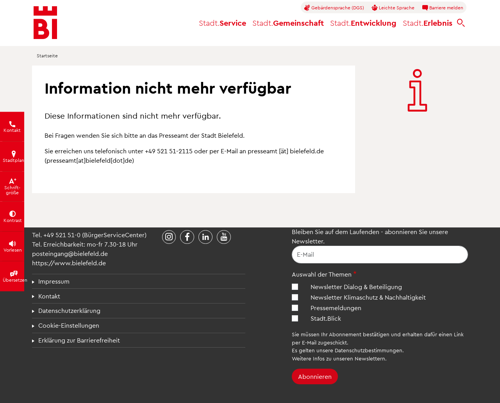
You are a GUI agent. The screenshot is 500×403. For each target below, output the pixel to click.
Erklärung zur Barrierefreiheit (79, 340)
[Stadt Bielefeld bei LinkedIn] (205, 237)
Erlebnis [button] (427, 22)
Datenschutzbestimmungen (368, 350)
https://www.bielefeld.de (69, 262)
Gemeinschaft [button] (288, 22)
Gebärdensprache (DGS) (334, 8)
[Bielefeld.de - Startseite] (45, 22)
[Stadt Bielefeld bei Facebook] (187, 237)
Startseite (47, 55)
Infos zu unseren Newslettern (349, 358)
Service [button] (222, 22)
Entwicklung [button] (363, 22)
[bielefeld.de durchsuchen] (460, 22)
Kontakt (49, 296)
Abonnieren (315, 376)
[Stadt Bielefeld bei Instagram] (169, 237)
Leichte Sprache (392, 8)
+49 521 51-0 (61, 234)
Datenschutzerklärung (69, 310)
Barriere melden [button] (442, 8)
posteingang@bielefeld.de (70, 253)
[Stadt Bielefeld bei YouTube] (224, 237)
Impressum (54, 281)
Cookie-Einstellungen (68, 325)
